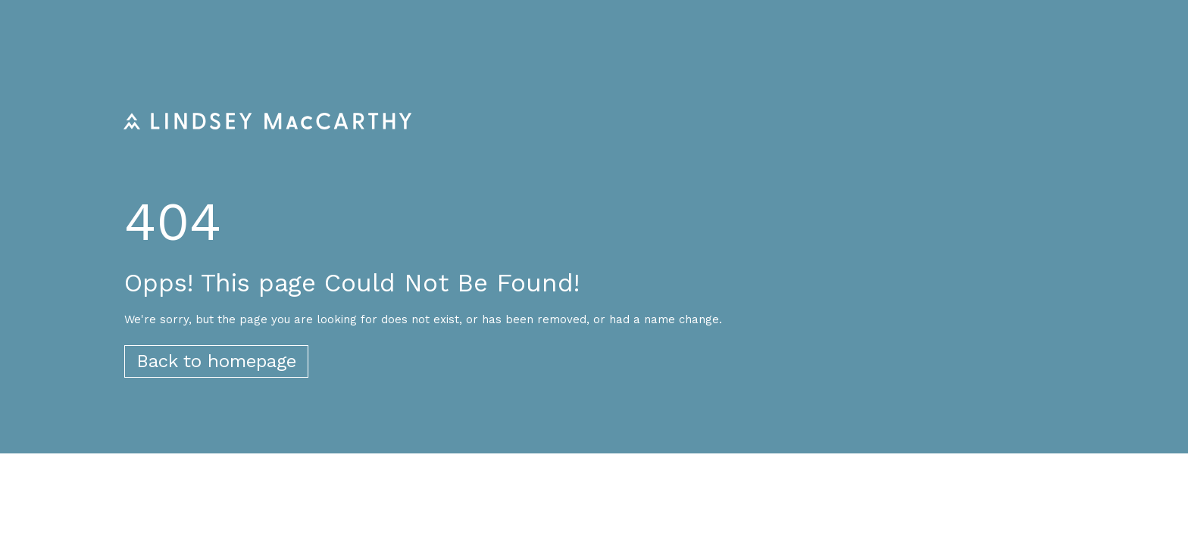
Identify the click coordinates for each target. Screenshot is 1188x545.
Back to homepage (216, 361)
